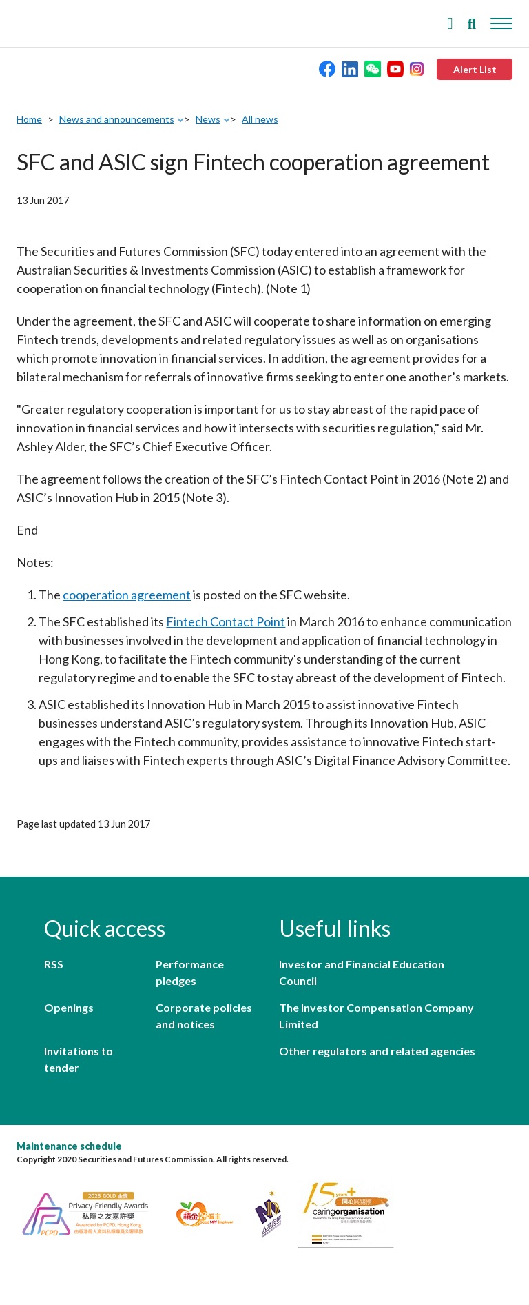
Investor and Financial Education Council (361, 972)
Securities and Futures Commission (48, 20)
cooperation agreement (127, 594)
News (208, 119)
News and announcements (116, 119)
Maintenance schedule (69, 1146)
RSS (53, 963)
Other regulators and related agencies (377, 1050)
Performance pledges (190, 972)
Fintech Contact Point (225, 621)
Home (29, 119)
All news (260, 119)
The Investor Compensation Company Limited (376, 1015)
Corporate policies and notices (204, 1015)
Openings (69, 1007)
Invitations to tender (78, 1059)
